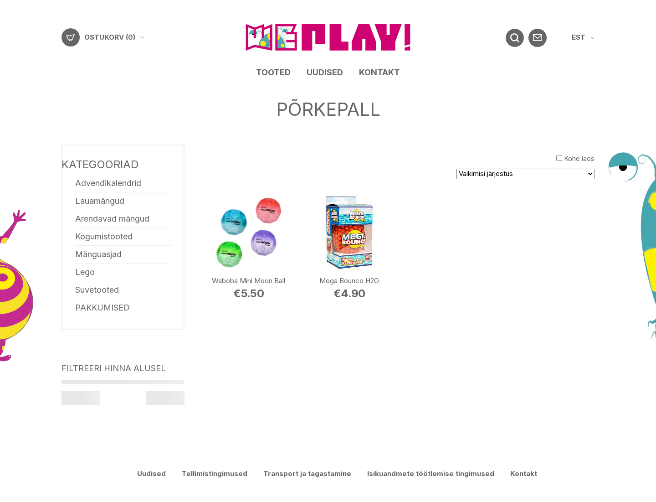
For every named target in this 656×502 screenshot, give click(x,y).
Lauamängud (99, 201)
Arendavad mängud (112, 218)
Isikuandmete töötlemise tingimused (430, 473)
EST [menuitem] (578, 37)
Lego (85, 272)
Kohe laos (579, 158)
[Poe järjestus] (525, 174)
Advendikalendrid (108, 183)
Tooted (273, 72)
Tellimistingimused (214, 473)
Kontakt (379, 72)
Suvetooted (97, 290)
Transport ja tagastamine (307, 473)
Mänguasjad (98, 254)
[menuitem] (583, 37)
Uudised (325, 72)
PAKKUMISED (102, 307)
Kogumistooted (104, 236)
